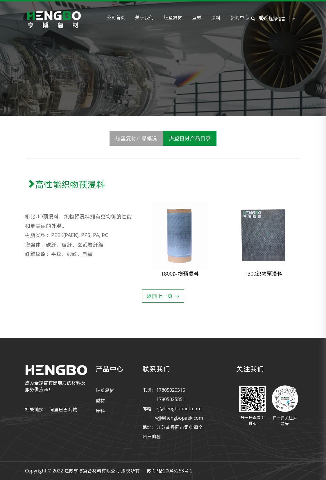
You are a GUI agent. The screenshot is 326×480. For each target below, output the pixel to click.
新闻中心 (239, 17)
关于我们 (144, 17)
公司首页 (116, 17)
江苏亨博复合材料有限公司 (92, 471)
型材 (196, 17)
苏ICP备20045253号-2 (170, 471)
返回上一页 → (163, 295)
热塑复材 (173, 17)
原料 (216, 17)
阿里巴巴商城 (63, 409)
